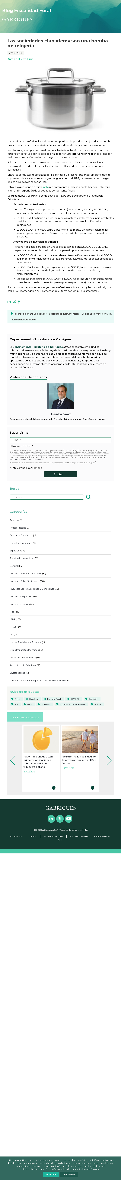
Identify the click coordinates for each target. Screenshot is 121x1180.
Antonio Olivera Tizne (20, 59)
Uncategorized (17, 673)
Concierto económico (21, 535)
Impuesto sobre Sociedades (24, 581)
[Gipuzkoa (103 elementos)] (32, 699)
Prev (10, 756)
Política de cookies (102, 836)
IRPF (12, 619)
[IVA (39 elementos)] (15, 704)
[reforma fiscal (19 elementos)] (53, 699)
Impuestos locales (20, 604)
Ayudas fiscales (18, 527)
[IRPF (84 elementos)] (28, 704)
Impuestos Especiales (21, 596)
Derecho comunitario (21, 543)
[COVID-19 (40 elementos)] (73, 699)
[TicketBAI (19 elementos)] (44, 704)
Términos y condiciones (53, 836)
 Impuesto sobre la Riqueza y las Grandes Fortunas (38, 680)
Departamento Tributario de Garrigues (38, 347)
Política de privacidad (79, 836)
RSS (59, 840)
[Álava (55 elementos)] (16, 699)
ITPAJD (13, 627)
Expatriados (16, 550)
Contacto (33, 836)
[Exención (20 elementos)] (92, 699)
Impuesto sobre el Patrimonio (26, 573)
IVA (11, 634)
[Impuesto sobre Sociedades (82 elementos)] (71, 704)
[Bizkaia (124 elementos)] (97, 704)
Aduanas (14, 520)
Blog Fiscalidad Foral (26, 10)
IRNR (13, 611)
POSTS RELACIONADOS (25, 717)
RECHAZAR (69, 1174)
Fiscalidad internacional (22, 558)
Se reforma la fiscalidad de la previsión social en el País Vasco (79, 760)
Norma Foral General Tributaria (25, 642)
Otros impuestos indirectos (24, 650)
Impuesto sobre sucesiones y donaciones (32, 589)
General (14, 566)
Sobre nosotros (16, 836)
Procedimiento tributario (23, 665)
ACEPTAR (51, 1174)
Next (106, 756)
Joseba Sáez (60, 414)
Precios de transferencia (23, 657)
